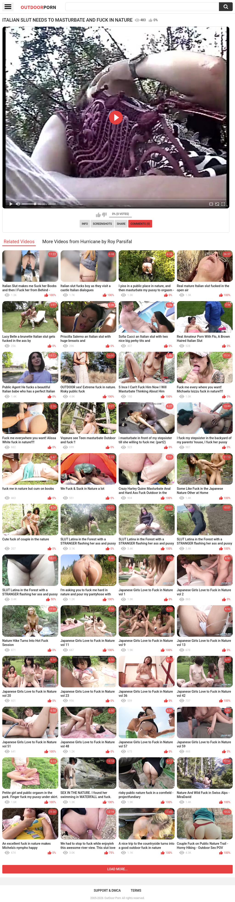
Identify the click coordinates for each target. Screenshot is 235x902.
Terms (136, 890)
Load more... (117, 869)
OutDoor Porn (112, 898)
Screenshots (102, 223)
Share (121, 223)
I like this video (98, 215)
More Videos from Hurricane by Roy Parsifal (87, 241)
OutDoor (38, 7)
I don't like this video (104, 215)
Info (85, 223)
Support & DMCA (107, 890)
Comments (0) (140, 223)
